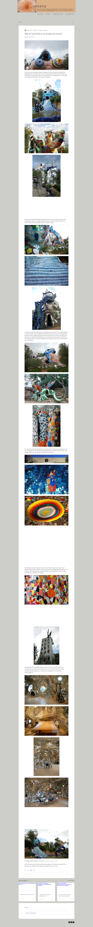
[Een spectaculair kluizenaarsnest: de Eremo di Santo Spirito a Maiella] (65, 887)
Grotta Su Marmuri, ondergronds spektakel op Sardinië (45, 895)
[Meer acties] (67, 30)
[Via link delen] (33, 870)
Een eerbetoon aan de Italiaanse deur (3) (27, 894)
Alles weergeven (71, 880)
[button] (72, 22)
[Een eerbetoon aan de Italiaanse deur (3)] (27, 887)
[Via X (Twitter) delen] (28, 870)
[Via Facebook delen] (25, 870)
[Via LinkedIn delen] (30, 870)
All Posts (20, 22)
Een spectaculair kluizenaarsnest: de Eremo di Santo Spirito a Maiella (65, 895)
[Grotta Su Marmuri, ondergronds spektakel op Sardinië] (46, 887)
